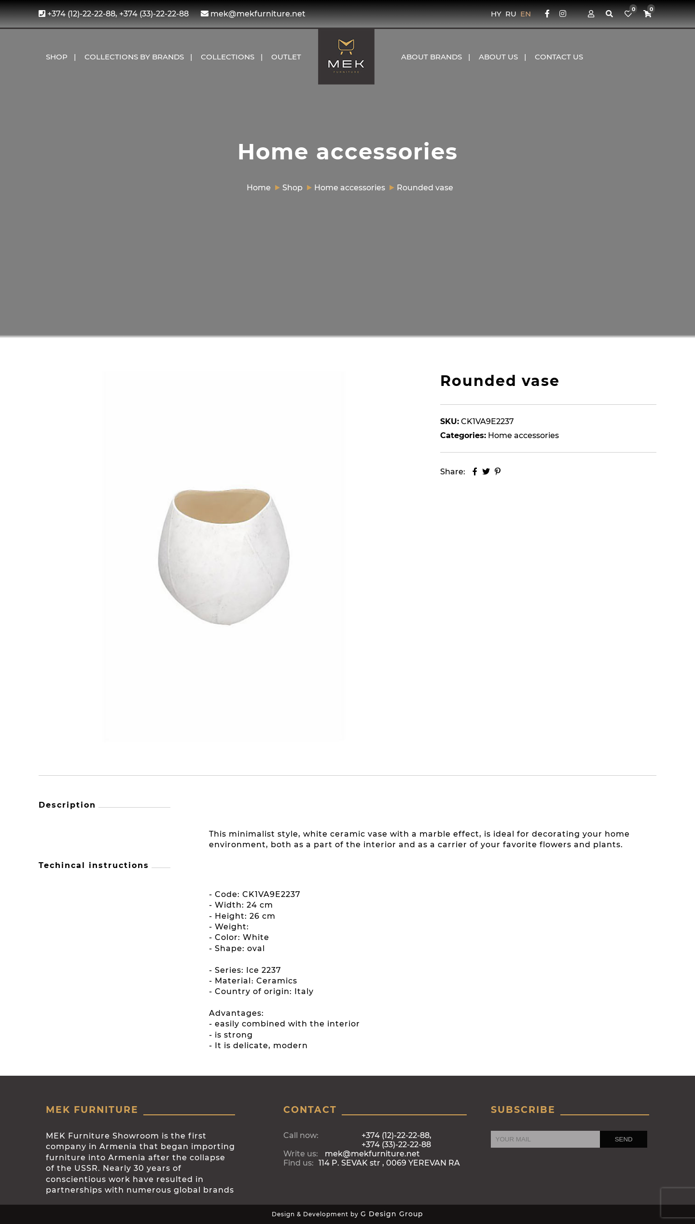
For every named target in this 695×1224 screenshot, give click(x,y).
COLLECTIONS (227, 56)
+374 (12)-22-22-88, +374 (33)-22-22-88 (114, 13)
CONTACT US (559, 56)
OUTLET (286, 56)
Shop (57, 56)
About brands (431, 56)
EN (525, 13)
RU (511, 13)
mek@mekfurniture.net (253, 13)
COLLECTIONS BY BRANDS (134, 56)
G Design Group (392, 1214)
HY (497, 13)
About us (498, 56)
